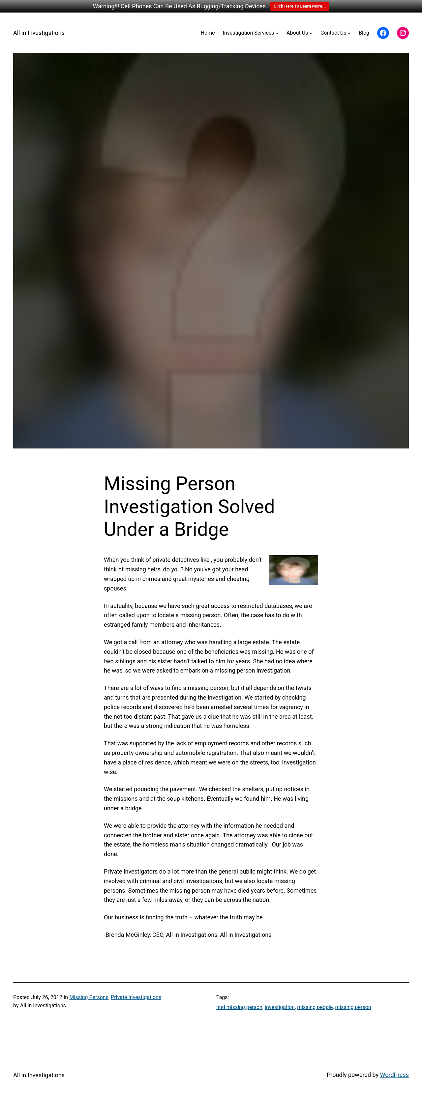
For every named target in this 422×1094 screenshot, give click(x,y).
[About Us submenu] (311, 33)
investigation (280, 1007)
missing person (353, 1007)
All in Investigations (39, 32)
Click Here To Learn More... (300, 6)
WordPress (394, 1074)
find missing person (239, 1007)
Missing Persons (88, 997)
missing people (315, 1007)
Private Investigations (136, 997)
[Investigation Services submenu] (277, 33)
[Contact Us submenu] (349, 33)
